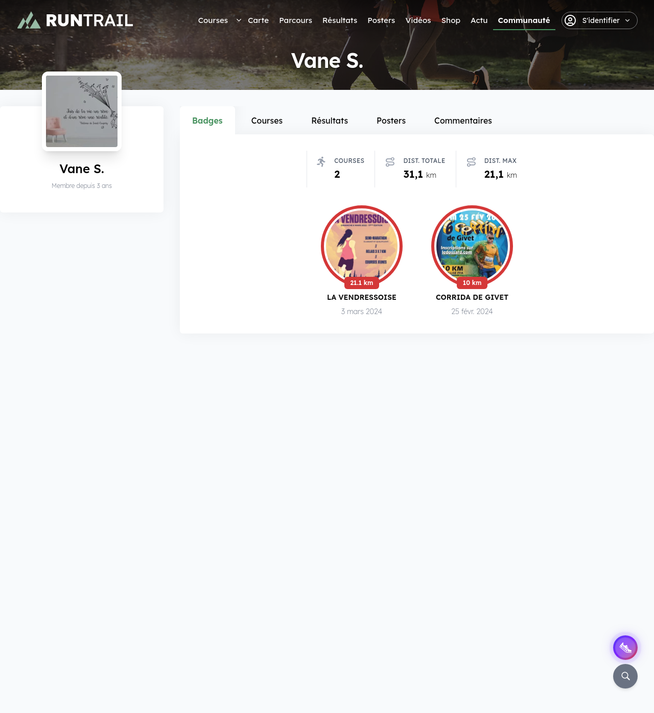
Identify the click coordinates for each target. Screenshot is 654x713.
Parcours (295, 20)
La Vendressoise (361, 299)
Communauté (524, 20)
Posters (381, 20)
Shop (450, 20)
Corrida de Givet (472, 300)
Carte (258, 20)
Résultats (339, 20)
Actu (479, 20)
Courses (213, 20)
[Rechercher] (625, 676)
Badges (207, 120)
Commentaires (463, 120)
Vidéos (418, 20)
